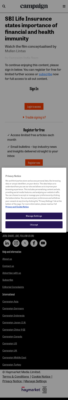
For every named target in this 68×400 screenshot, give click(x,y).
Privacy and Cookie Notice (17, 206)
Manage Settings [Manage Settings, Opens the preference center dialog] (34, 215)
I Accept (34, 224)
